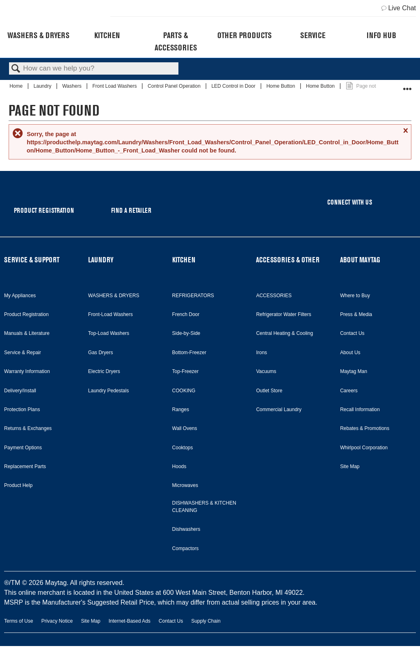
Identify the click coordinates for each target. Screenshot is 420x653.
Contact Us (352, 333)
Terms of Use (18, 621)
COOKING (184, 391)
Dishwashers (186, 529)
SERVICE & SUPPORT (31, 259)
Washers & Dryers (38, 35)
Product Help (18, 485)
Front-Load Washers (110, 314)
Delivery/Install (20, 391)
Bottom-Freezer (189, 352)
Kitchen (107, 35)
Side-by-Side (186, 333)
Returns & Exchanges (28, 428)
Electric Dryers (104, 371)
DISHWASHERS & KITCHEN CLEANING (204, 506)
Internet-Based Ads (130, 621)
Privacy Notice (57, 621)
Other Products (244, 35)
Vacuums (266, 371)
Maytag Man (353, 371)
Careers (349, 391)
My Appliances (20, 295)
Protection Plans (22, 409)
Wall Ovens (184, 428)
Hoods (179, 466)
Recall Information (360, 409)
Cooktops (182, 448)
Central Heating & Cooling (284, 333)
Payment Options (23, 448)
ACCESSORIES (274, 295)
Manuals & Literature (27, 333)
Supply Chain (205, 621)
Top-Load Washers (108, 333)
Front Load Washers (115, 86)
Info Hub (381, 35)
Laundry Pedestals (108, 391)
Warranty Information (27, 371)
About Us (350, 352)
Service (312, 35)
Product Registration (26, 314)
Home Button (281, 86)
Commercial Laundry (278, 409)
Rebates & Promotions (364, 428)
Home (16, 86)
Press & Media (356, 314)
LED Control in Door (234, 86)
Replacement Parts (25, 466)
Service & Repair (22, 352)
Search (16, 69)
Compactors (185, 548)
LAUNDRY (101, 259)
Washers (72, 86)
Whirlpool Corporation (364, 448)
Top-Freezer (185, 371)
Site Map (349, 466)
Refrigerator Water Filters (283, 314)
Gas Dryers (100, 352)
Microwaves (185, 485)
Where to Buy (355, 295)
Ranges (180, 409)
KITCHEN (183, 259)
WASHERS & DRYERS (113, 295)
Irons (261, 352)
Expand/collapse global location (407, 85)
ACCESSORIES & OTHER (288, 259)
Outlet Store (269, 391)
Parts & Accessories (176, 41)
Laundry (43, 86)
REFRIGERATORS (193, 295)
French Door (186, 314)
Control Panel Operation (175, 86)
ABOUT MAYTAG (360, 259)
